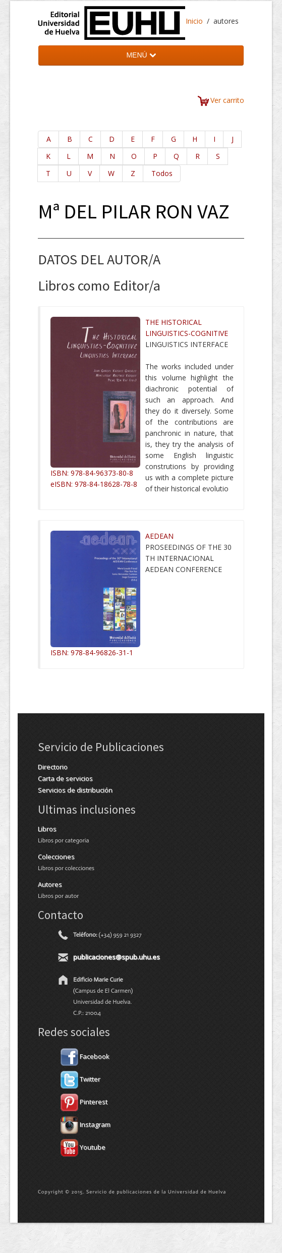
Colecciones (56, 856)
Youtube (83, 1147)
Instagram (85, 1124)
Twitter (80, 1079)
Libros (47, 828)
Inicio (194, 21)
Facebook (85, 1056)
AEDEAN (159, 536)
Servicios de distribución (75, 789)
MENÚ (140, 55)
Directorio (53, 766)
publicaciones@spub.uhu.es (116, 956)
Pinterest (84, 1101)
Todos (162, 173)
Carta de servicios (65, 778)
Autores (50, 884)
